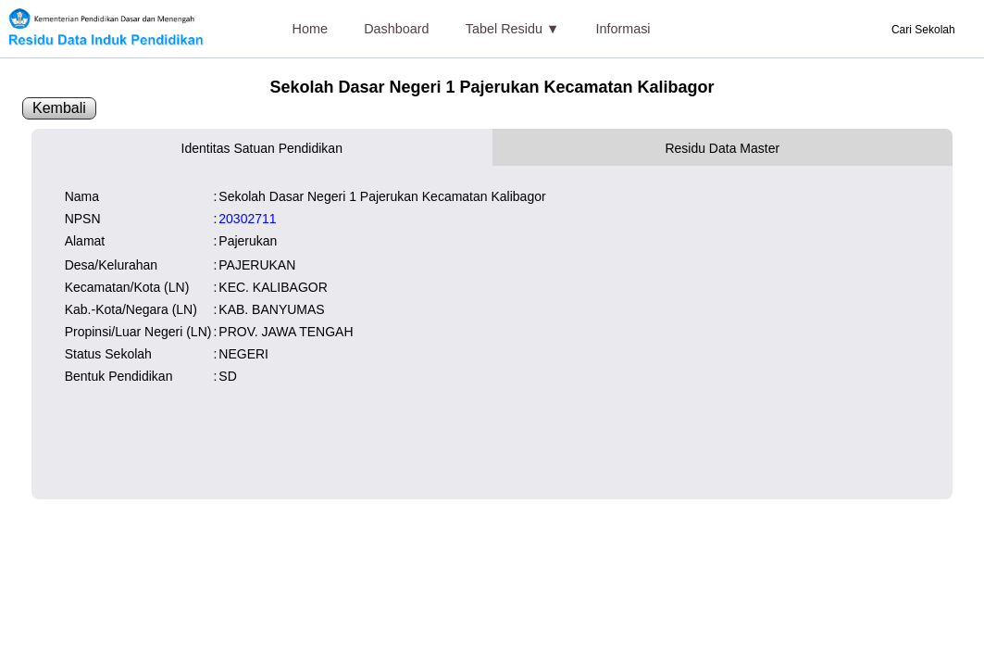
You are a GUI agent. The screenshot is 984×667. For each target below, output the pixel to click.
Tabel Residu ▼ (512, 28)
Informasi (622, 28)
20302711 (247, 218)
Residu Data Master (722, 148)
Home (310, 28)
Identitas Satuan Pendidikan (262, 148)
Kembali (59, 108)
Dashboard (396, 28)
